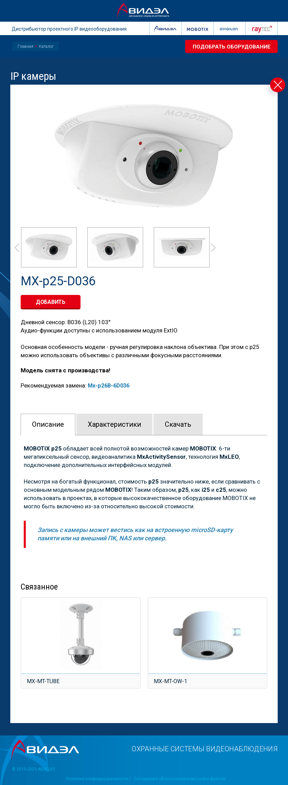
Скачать (178, 424)
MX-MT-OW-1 (171, 681)
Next (213, 247)
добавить (50, 302)
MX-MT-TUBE (43, 681)
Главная (25, 46)
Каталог (46, 46)
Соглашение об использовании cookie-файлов (180, 778)
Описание (48, 424)
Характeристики (114, 424)
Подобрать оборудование (230, 46)
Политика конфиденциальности (97, 778)
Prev (16, 247)
